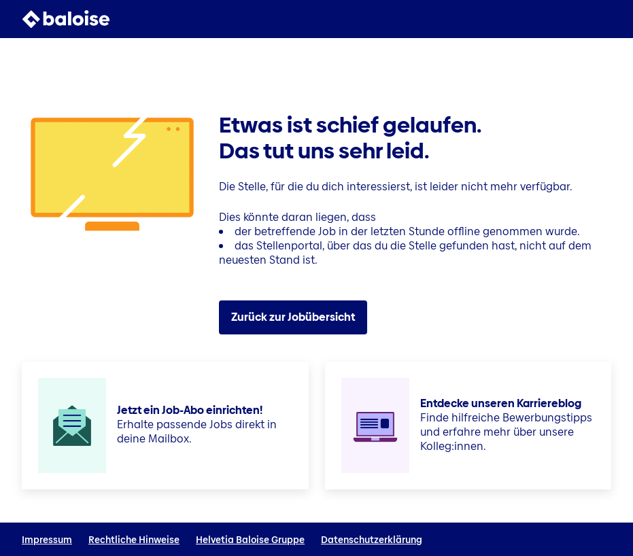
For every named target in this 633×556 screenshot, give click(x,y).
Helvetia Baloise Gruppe (250, 540)
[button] (603, 19)
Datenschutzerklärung (371, 540)
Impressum (47, 540)
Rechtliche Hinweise (133, 540)
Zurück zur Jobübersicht (293, 317)
